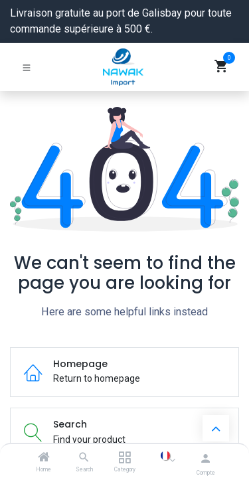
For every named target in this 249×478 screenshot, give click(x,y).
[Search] (84, 458)
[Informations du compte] (205, 458)
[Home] (44, 458)
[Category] (124, 458)
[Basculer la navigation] (27, 67)
